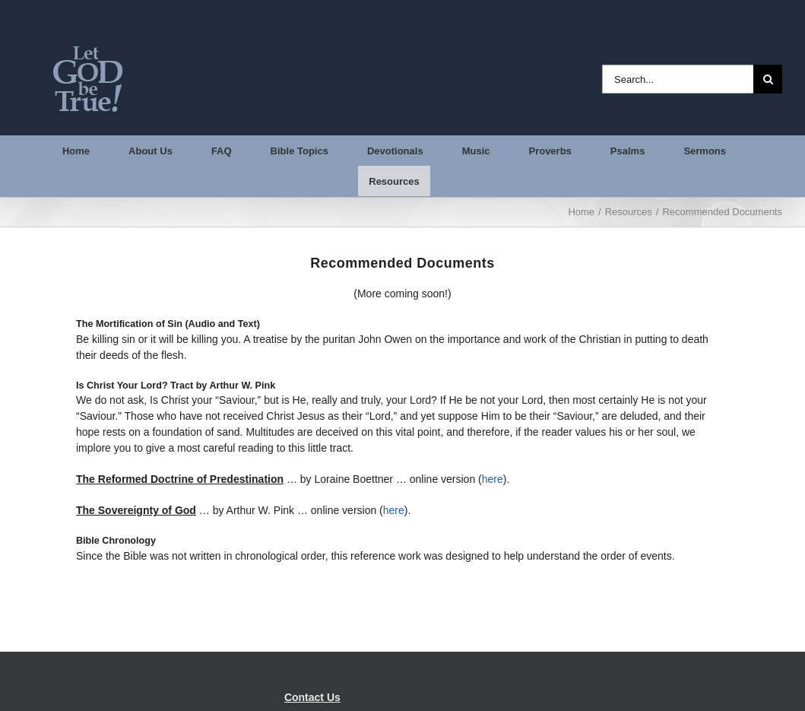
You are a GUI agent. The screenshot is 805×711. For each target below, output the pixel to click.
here (492, 479)
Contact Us (312, 697)
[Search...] (677, 79)
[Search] (767, 79)
